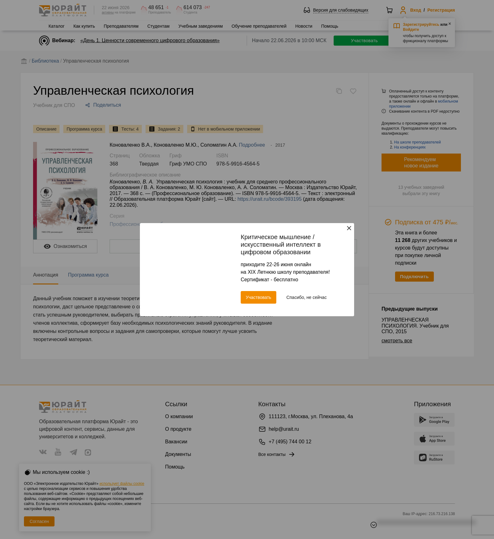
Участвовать (258, 297)
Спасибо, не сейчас (306, 297)
